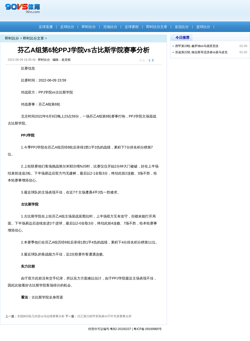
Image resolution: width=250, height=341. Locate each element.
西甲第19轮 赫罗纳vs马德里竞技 (196, 46)
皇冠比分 (182, 27)
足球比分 (67, 27)
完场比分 (110, 27)
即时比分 (89, 27)
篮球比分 (203, 27)
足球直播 (46, 27)
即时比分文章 (156, 27)
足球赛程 (132, 27)
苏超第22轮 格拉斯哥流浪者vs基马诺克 (201, 52)
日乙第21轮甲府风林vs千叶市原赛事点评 (104, 316)
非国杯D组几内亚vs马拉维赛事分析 (40, 316)
